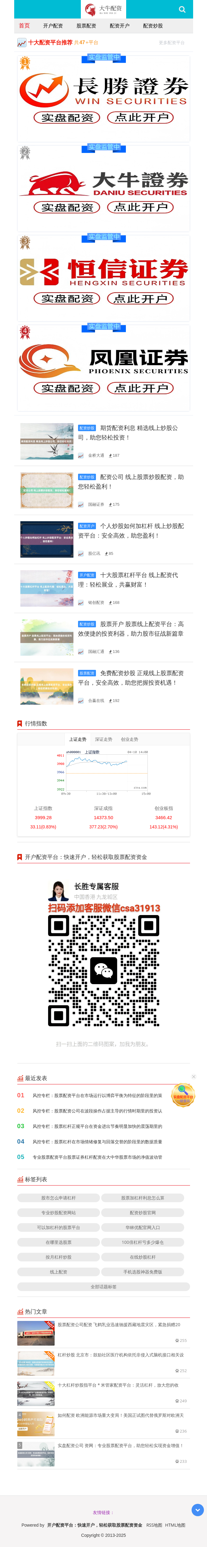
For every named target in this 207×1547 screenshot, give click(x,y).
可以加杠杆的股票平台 (58, 1227)
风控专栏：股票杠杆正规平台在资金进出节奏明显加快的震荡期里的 (97, 1126)
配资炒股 (153, 25)
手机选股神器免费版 (142, 1272)
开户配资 (53, 25)
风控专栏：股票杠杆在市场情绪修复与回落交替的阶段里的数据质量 (97, 1142)
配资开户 (120, 25)
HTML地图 (175, 1525)
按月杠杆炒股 (59, 1257)
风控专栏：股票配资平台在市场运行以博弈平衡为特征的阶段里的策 (97, 1095)
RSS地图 (154, 1525)
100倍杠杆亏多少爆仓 (143, 1242)
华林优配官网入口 (143, 1227)
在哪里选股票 (59, 1242)
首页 (24, 25)
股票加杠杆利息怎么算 (142, 1198)
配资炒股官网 (143, 1212)
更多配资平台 (174, 41)
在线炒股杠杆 (143, 1257)
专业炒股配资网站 (58, 1212)
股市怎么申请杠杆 (58, 1198)
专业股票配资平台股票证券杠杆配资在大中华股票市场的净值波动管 (97, 1157)
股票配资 (86, 25)
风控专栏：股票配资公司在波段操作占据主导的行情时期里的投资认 (97, 1111)
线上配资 (58, 1272)
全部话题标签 (104, 1286)
